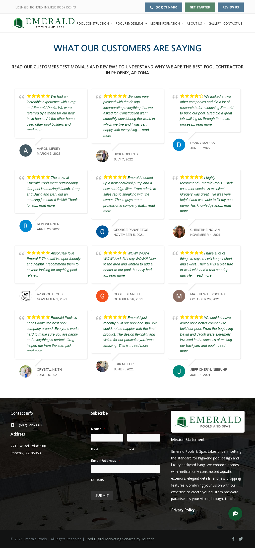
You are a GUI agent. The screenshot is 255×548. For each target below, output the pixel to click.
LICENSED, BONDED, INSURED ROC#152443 (45, 7)
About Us (196, 23)
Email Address (105, 460)
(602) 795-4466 (163, 7)
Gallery (215, 23)
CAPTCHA (97, 480)
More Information (167, 23)
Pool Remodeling (132, 23)
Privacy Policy (182, 510)
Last (131, 449)
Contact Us (232, 23)
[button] (235, 514)
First (94, 449)
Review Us (231, 7)
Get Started (200, 7)
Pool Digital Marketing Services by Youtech (119, 539)
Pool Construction (95, 23)
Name (98, 429)
